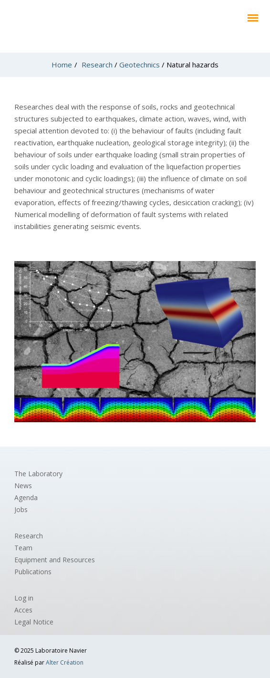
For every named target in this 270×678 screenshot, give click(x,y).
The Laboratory (38, 473)
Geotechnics (139, 64)
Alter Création (64, 662)
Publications (33, 571)
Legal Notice (33, 621)
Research (97, 64)
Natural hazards (192, 64)
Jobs (21, 509)
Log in (23, 597)
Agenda (26, 497)
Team (23, 547)
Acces (23, 609)
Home (62, 64)
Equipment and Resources (54, 559)
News (23, 485)
